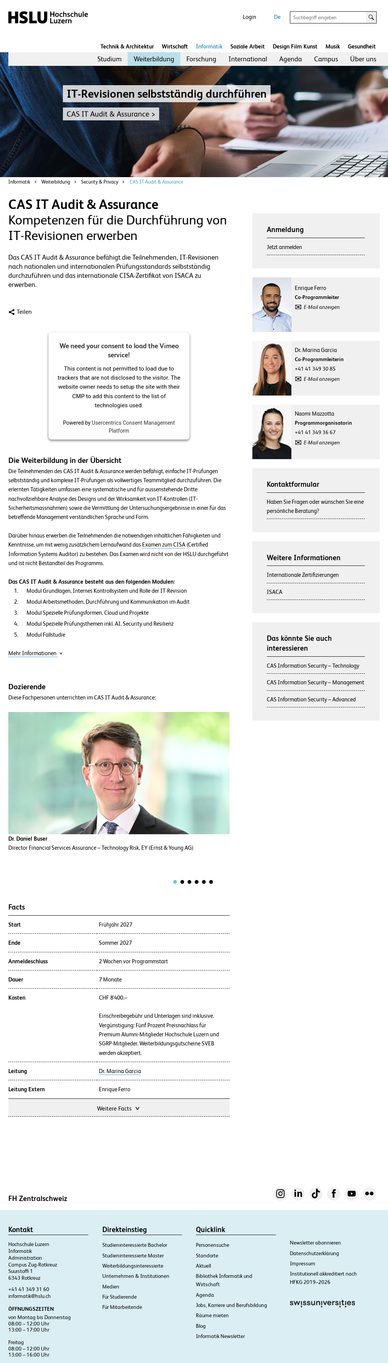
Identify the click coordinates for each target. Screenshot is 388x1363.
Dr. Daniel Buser (27, 838)
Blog (201, 1326)
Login (249, 17)
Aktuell (203, 1266)
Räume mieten (212, 1315)
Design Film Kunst (295, 46)
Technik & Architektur (127, 46)
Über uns (363, 59)
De (277, 17)
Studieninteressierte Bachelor (134, 1245)
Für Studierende (119, 1297)
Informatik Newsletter (220, 1336)
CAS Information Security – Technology (313, 665)
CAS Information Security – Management (315, 682)
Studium (109, 59)
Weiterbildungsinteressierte (132, 1266)
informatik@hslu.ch (29, 1296)
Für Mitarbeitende (122, 1307)
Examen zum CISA (163, 545)
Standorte (207, 1255)
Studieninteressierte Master (133, 1255)
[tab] (175, 882)
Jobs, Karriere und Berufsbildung (231, 1305)
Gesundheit (362, 46)
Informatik (209, 46)
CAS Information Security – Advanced (311, 699)
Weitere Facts (119, 1107)
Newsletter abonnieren (315, 1243)
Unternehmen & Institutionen (135, 1276)
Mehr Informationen (35, 653)
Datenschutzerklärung (314, 1253)
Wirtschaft (175, 46)
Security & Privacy (99, 182)
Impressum (302, 1263)
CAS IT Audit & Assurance (156, 182)
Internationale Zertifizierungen (303, 575)
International (247, 59)
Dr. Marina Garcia (120, 1071)
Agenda (290, 59)
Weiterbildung (154, 59)
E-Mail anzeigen (322, 307)
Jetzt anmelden (284, 247)
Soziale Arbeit (247, 46)
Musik (332, 46)
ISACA (274, 592)
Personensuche (212, 1245)
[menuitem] (109, 59)
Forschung (201, 59)
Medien (110, 1287)
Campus (326, 59)
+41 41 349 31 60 (28, 1289)
